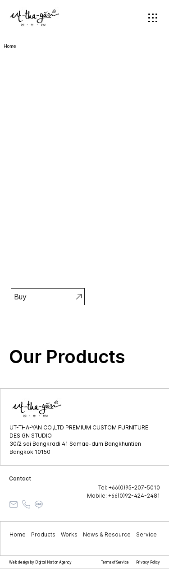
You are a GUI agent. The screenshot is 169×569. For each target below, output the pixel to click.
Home (17, 534)
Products (43, 534)
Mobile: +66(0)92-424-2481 (123, 495)
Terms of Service (115, 562)
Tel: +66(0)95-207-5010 (129, 487)
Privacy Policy (148, 562)
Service (146, 534)
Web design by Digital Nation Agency (40, 562)
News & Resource (107, 534)
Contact (20, 478)
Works (69, 534)
